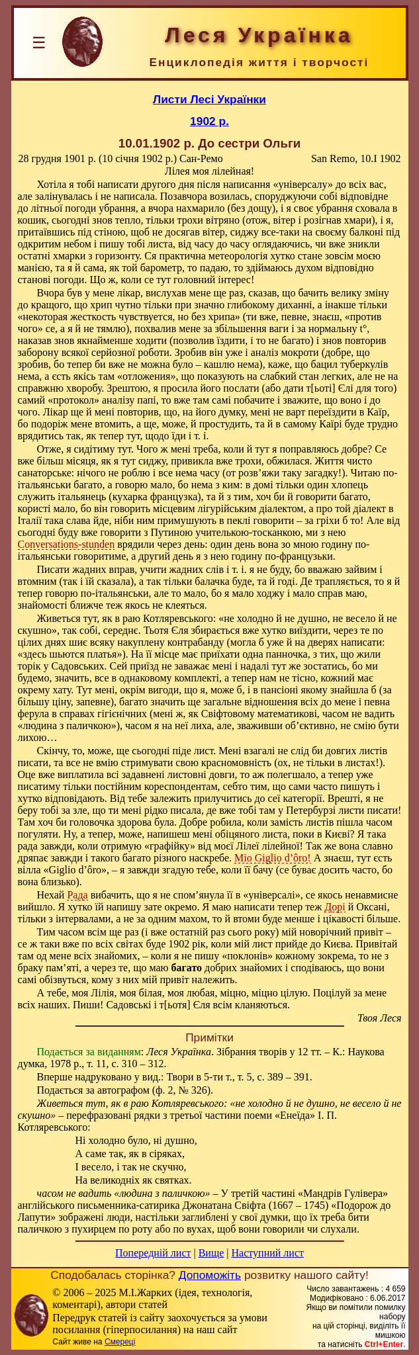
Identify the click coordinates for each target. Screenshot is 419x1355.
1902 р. (209, 121)
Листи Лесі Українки (209, 99)
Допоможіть (210, 1275)
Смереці (120, 1341)
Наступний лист (268, 1252)
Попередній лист (153, 1252)
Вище (211, 1252)
